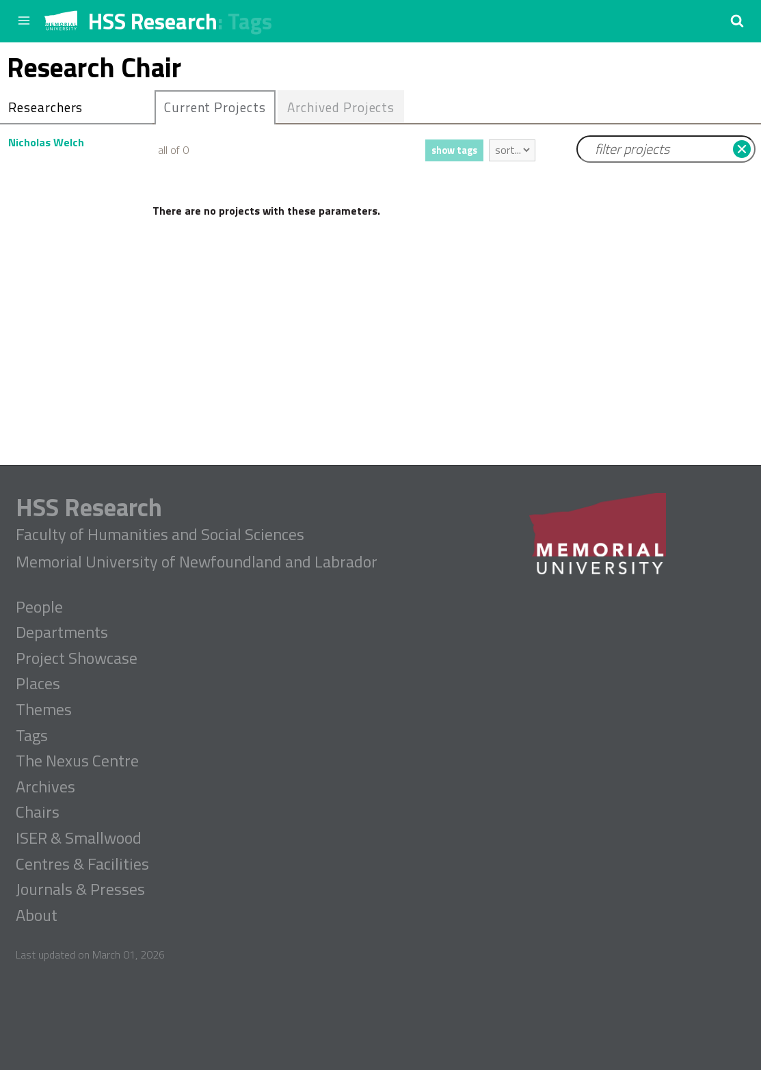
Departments (62, 632)
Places (38, 683)
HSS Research (152, 21)
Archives (45, 787)
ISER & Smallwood (79, 838)
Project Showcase (76, 658)
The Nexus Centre (77, 761)
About (36, 915)
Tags (250, 21)
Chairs (37, 812)
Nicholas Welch (46, 142)
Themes (44, 709)
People (39, 607)
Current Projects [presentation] (215, 107)
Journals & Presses (80, 889)
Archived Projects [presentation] (341, 107)
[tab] (215, 107)
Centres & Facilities (82, 864)
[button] (737, 20)
